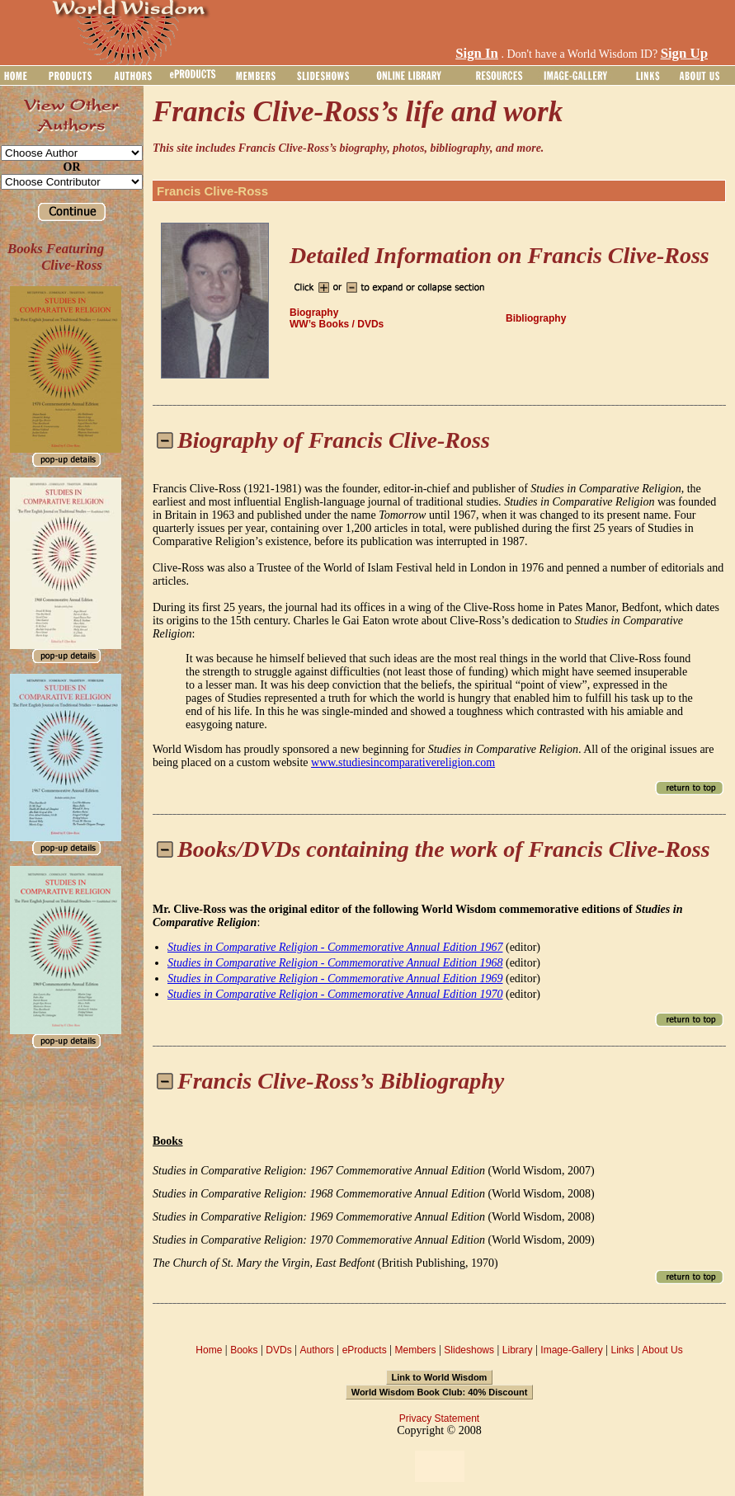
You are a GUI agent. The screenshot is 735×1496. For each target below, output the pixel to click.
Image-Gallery (571, 1350)
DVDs (278, 1350)
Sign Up (684, 53)
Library (517, 1350)
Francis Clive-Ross (212, 191)
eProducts (364, 1350)
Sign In (476, 53)
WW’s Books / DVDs (337, 324)
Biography (314, 312)
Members (415, 1350)
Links (622, 1350)
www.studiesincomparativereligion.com (403, 762)
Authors (316, 1350)
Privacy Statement (439, 1418)
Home (209, 1350)
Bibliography (536, 318)
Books (243, 1350)
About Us (662, 1350)
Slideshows (469, 1350)
